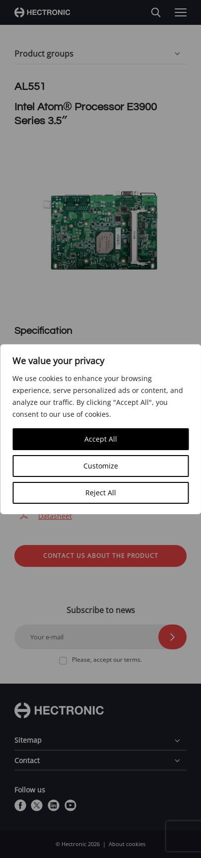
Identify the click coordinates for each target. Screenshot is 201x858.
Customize (100, 465)
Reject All (100, 492)
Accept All (100, 439)
